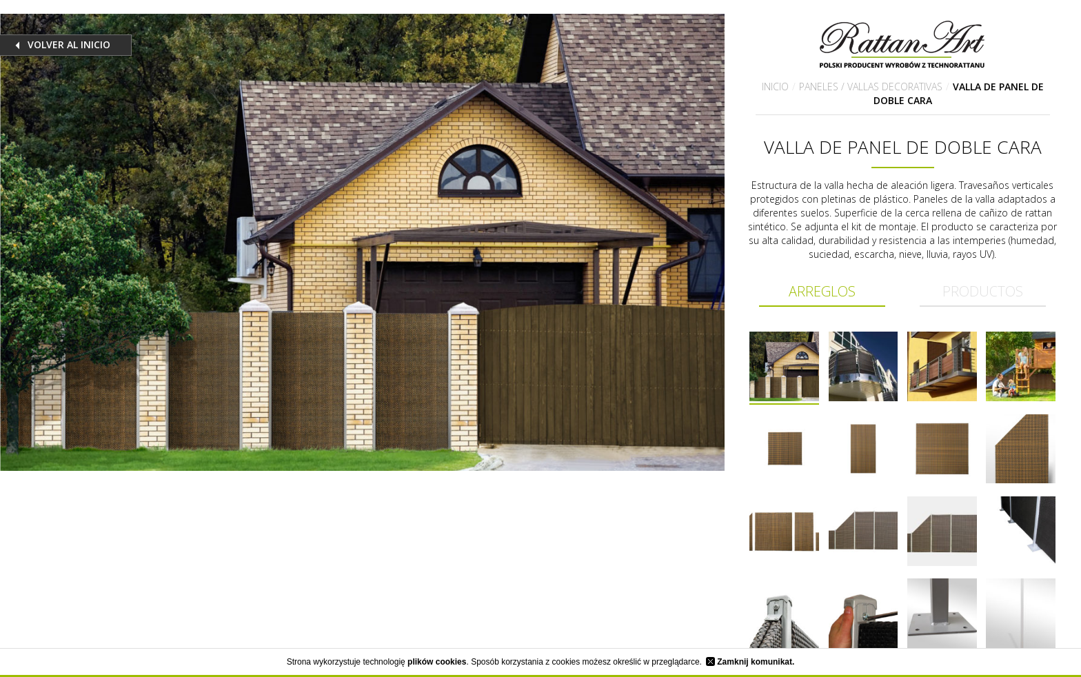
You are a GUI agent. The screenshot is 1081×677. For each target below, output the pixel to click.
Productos (982, 291)
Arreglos (822, 291)
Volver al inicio (69, 44)
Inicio (775, 86)
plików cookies (436, 662)
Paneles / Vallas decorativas (870, 86)
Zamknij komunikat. (750, 662)
